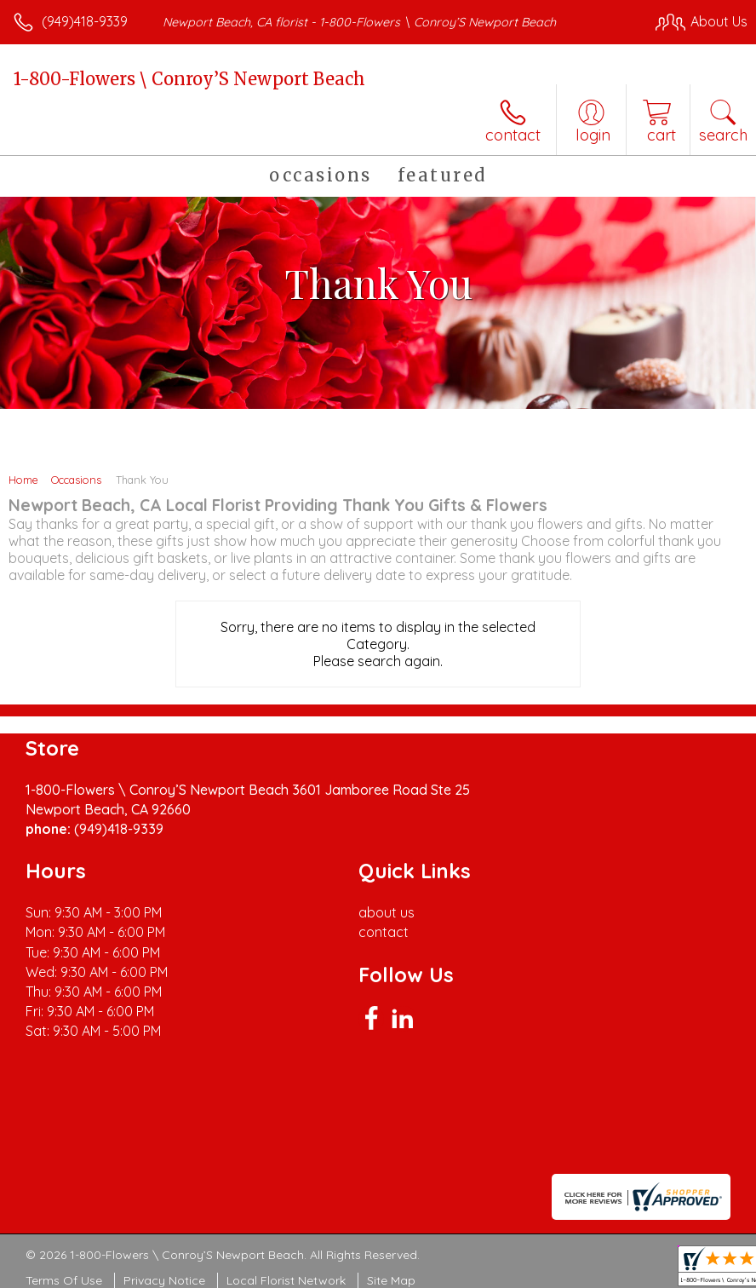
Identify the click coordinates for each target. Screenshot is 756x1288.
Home (23, 479)
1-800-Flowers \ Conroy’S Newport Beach (189, 78)
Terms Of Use (64, 1280)
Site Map (391, 1280)
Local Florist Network (286, 1280)
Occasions (76, 479)
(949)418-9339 (85, 21)
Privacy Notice (164, 1280)
